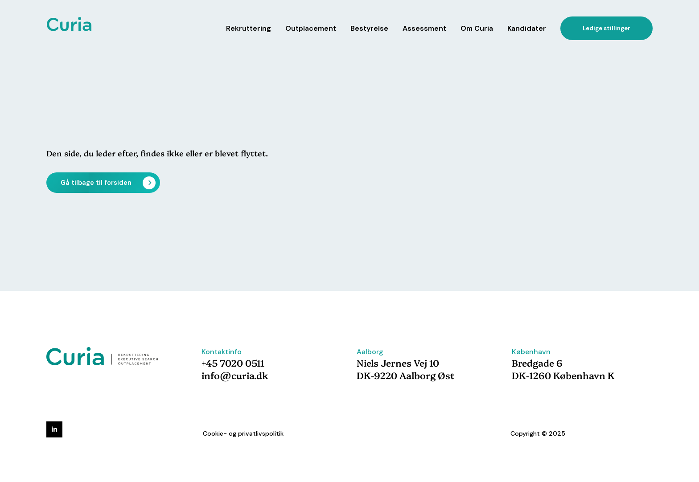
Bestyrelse (369, 28)
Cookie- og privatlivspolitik (243, 433)
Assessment (424, 28)
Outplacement (310, 28)
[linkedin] (54, 429)
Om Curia (477, 28)
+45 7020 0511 (232, 362)
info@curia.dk (234, 375)
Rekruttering (248, 28)
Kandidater (526, 28)
